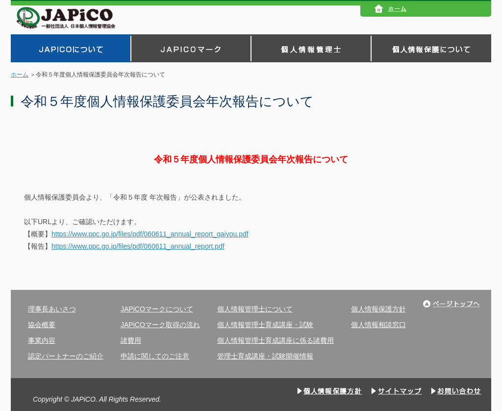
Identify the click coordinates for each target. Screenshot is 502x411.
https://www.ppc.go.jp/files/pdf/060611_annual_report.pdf (138, 246)
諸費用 (131, 340)
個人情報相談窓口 (378, 325)
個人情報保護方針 (378, 309)
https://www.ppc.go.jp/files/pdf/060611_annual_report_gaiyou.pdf (150, 234)
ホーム (19, 74)
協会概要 (41, 325)
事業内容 (41, 340)
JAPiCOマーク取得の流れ (160, 325)
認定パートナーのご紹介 (65, 356)
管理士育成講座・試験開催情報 (265, 356)
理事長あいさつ (52, 309)
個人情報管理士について (255, 309)
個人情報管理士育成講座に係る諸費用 (275, 340)
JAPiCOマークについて (157, 309)
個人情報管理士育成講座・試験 (265, 325)
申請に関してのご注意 (155, 356)
